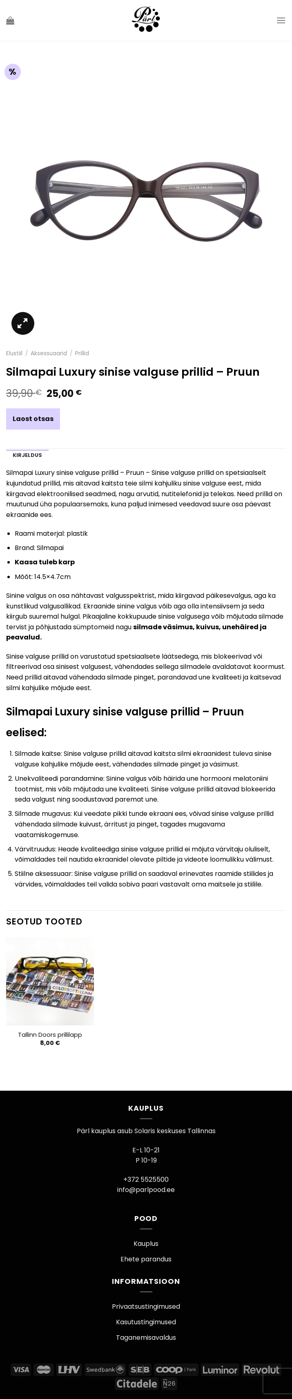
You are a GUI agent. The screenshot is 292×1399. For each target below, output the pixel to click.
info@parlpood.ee (146, 1189)
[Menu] (281, 20)
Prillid (82, 353)
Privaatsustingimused (146, 1306)
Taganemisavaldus (146, 1337)
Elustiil (14, 353)
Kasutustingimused (146, 1322)
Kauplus (146, 1243)
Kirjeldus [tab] (27, 455)
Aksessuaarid (49, 353)
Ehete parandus (146, 1259)
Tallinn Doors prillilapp (50, 1035)
